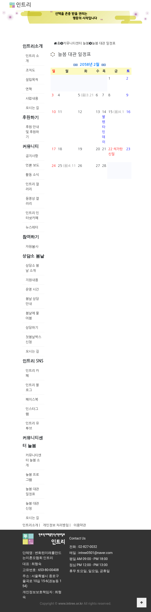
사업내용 (32, 98)
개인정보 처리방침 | (56, 525)
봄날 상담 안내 (32, 301)
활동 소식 (32, 174)
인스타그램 (32, 411)
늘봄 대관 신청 (32, 506)
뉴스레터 (32, 227)
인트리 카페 (32, 373)
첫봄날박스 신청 (33, 339)
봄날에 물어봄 (32, 315)
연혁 (29, 89)
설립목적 (32, 79)
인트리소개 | (31, 525)
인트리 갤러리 (32, 186)
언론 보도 (32, 165)
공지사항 (32, 155)
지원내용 (32, 280)
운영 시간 (32, 289)
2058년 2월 (89, 64)
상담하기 (32, 327)
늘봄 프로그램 (32, 477)
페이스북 (32, 399)
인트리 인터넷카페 (32, 215)
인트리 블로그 (32, 387)
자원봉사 (32, 246)
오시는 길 (32, 107)
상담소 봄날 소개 (32, 268)
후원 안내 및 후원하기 (32, 131)
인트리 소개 (32, 58)
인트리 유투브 (32, 426)
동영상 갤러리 (32, 201)
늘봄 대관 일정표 (32, 491)
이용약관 (80, 525)
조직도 (30, 70)
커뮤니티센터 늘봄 (76, 43)
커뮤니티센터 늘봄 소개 (33, 460)
